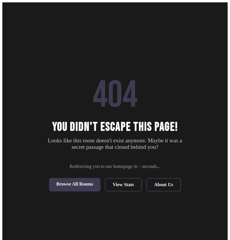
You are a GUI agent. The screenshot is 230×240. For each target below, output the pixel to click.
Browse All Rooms (74, 183)
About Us (163, 184)
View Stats (123, 184)
